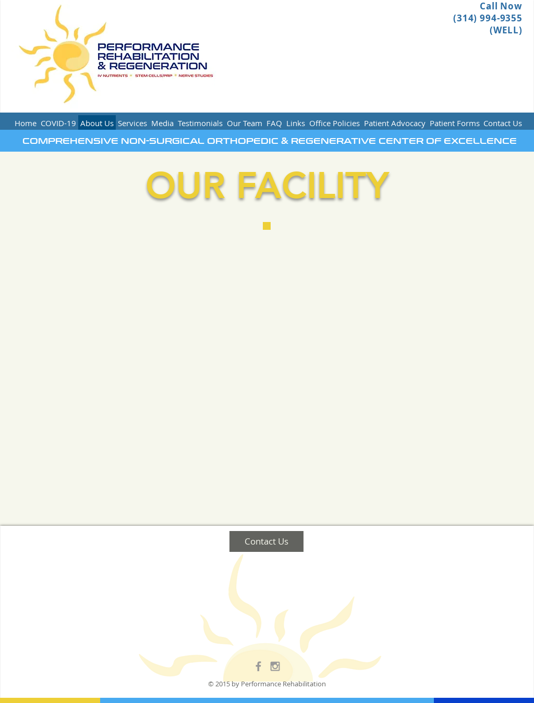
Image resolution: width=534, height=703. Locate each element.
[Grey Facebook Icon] (258, 666)
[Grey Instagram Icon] (275, 666)
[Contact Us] (266, 541)
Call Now (501, 6)
